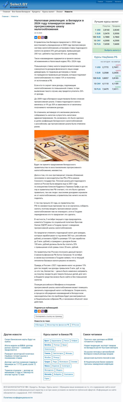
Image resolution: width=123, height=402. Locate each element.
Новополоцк (49, 349)
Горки (47, 378)
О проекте (109, 1)
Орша (64, 345)
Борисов (55, 366)
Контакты (118, 1)
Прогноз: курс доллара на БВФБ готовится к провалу (98, 340)
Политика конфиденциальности (18, 397)
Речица (56, 357)
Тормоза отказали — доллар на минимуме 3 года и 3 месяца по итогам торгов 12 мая (19, 372)
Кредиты (36, 12)
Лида (55, 362)
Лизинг (59, 12)
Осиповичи (68, 374)
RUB (99, 37)
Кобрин (74, 341)
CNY (99, 40)
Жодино (59, 370)
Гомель (47, 353)
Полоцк (57, 345)
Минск (47, 366)
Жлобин (48, 357)
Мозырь (69, 353)
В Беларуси (39, 325)
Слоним (74, 362)
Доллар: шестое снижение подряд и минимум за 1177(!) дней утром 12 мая (21, 364)
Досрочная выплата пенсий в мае (99, 358)
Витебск (48, 345)
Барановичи (56, 341)
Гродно (47, 362)
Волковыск (63, 362)
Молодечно (49, 370)
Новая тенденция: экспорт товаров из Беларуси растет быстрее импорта (101, 346)
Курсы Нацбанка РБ (105, 57)
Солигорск (66, 366)
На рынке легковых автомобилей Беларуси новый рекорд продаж (99, 353)
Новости (68, 12)
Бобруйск (58, 374)
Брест (47, 341)
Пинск (66, 341)
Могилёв (48, 374)
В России (75, 325)
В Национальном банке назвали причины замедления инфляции (98, 363)
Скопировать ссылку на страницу (48, 316)
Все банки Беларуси (21, 12)
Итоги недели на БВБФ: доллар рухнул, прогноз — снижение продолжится (19, 347)
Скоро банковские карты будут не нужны (20, 340)
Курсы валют (48, 12)
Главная (100, 1)
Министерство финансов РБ (58, 325)
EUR (98, 33)
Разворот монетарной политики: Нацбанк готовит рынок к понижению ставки (19, 356)
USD (99, 30)
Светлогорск (58, 353)
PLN (98, 44)
